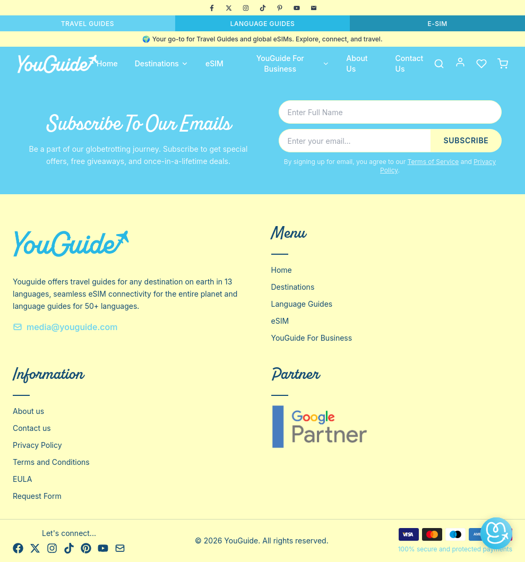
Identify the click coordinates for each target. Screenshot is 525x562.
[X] (229, 8)
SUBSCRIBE (465, 140)
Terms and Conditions (51, 461)
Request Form (37, 495)
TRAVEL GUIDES (87, 24)
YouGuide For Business (293, 63)
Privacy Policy (37, 444)
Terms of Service (433, 162)
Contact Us (409, 63)
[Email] (314, 8)
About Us (356, 63)
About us (28, 411)
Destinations (161, 63)
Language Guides (302, 303)
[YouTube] (297, 8)
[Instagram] (246, 8)
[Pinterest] (280, 8)
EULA (22, 478)
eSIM (214, 63)
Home (107, 63)
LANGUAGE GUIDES (262, 24)
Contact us (32, 428)
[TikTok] (263, 8)
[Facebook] (212, 8)
